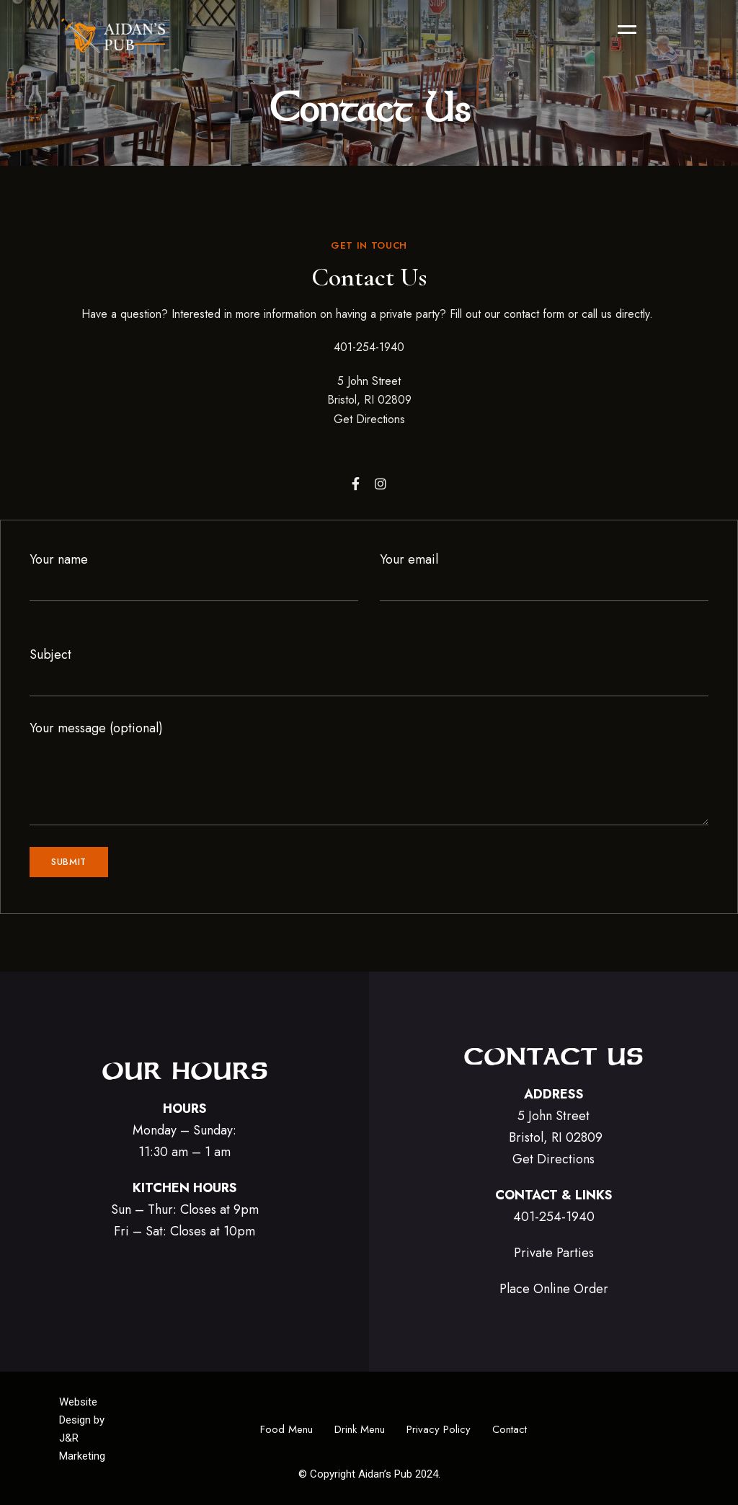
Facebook (356, 483)
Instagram (380, 483)
